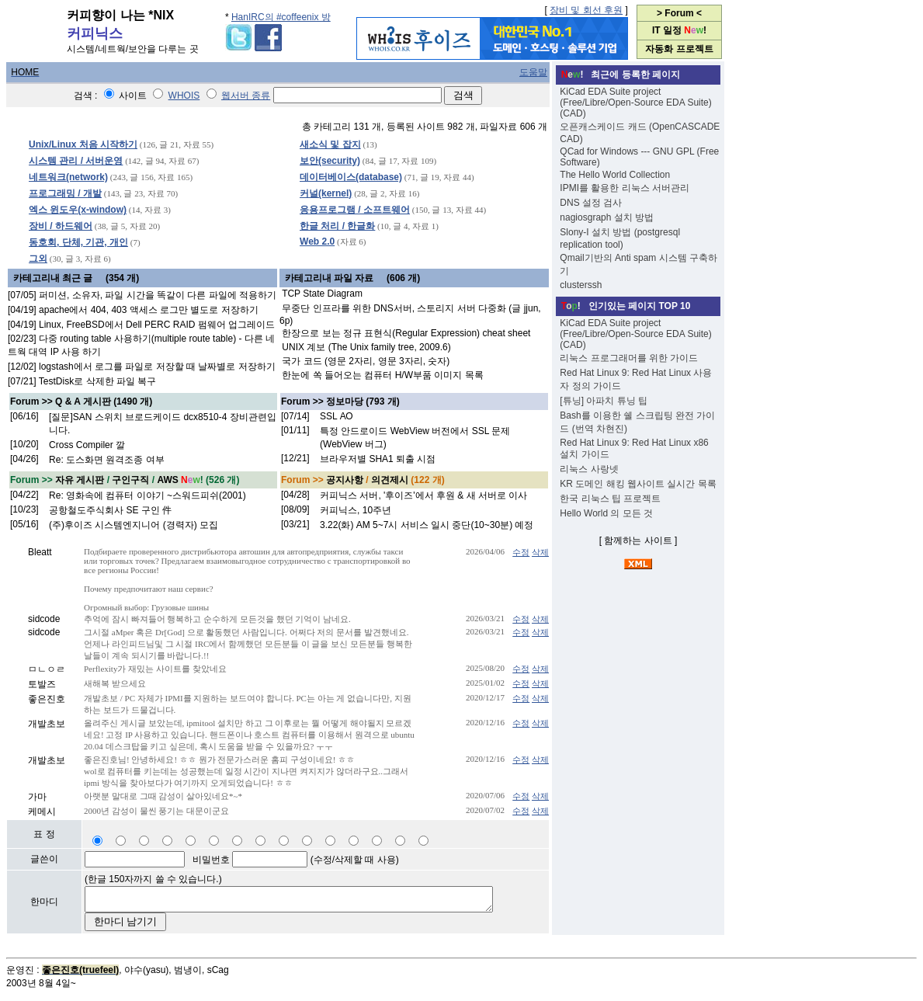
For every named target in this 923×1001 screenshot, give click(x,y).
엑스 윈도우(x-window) (78, 209)
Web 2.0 (317, 241)
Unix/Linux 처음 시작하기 (83, 144)
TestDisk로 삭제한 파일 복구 (97, 381)
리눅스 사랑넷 (589, 469)
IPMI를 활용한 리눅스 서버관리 (624, 187)
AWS (167, 479)
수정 (520, 552)
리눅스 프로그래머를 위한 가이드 (629, 358)
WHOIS (184, 95)
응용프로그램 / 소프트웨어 (355, 209)
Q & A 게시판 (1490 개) (103, 401)
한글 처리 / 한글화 (337, 226)
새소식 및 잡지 (330, 144)
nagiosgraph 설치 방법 (607, 217)
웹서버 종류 (245, 95)
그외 (38, 258)
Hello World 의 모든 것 (606, 513)
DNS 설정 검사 (591, 202)
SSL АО (336, 416)
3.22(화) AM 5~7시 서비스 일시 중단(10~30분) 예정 (426, 525)
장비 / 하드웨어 (60, 226)
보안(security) (330, 160)
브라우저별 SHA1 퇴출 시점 (377, 459)
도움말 (533, 72)
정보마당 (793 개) (363, 401)
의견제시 (389, 479)
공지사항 (344, 479)
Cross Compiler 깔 (87, 445)
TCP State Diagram (322, 293)
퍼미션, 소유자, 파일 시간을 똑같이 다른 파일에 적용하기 (157, 295)
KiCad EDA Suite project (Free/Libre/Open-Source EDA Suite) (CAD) (635, 102)
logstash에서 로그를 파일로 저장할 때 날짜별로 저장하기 (157, 366)
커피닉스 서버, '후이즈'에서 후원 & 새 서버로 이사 (423, 495)
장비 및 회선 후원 (586, 10)
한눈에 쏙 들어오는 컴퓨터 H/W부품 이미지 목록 (382, 375)
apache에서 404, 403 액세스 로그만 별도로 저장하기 (149, 309)
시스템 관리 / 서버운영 (76, 160)
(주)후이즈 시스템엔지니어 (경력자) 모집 (133, 525)
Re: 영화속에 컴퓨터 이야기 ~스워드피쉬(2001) (147, 495)
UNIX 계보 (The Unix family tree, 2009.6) (366, 347)
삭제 (540, 552)
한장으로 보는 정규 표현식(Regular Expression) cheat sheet (406, 333)
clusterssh (581, 285)
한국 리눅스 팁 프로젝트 (610, 498)
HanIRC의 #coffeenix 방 (281, 17)
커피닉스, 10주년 (355, 510)
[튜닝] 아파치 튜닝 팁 (603, 400)
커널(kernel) (326, 193)
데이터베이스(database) (351, 177)
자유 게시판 (79, 479)
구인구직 (130, 479)
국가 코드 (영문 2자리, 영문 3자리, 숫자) (365, 361)
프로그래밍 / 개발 (65, 193)
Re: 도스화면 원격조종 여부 (107, 459)
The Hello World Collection (615, 174)
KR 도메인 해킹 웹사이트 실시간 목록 (638, 483)
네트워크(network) (68, 177)
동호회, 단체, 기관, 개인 (78, 242)
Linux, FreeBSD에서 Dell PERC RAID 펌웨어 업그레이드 (157, 324)
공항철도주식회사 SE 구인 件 (110, 510)
